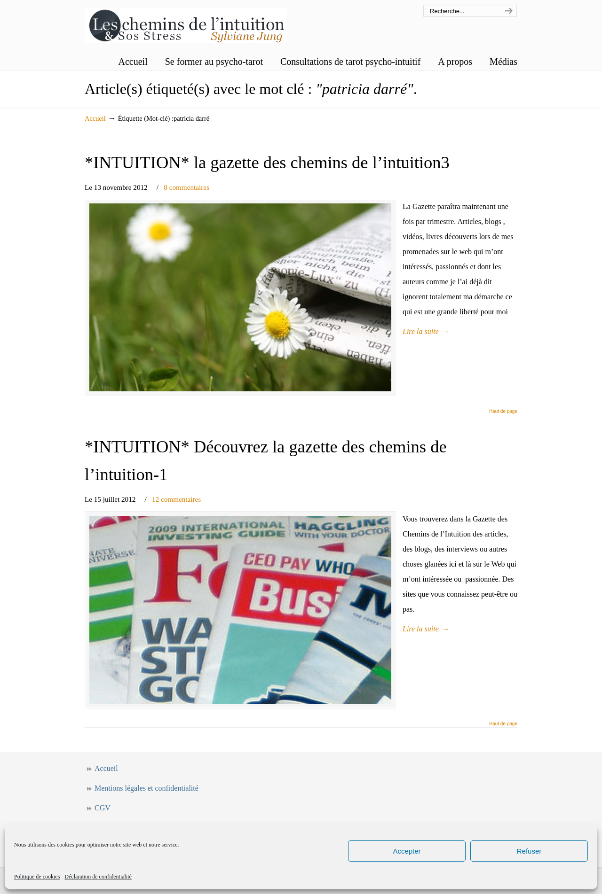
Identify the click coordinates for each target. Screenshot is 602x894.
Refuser (529, 851)
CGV (103, 808)
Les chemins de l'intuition (186, 23)
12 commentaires (176, 499)
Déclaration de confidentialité (98, 876)
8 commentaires (186, 187)
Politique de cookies (37, 876)
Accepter (406, 851)
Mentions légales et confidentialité (146, 788)
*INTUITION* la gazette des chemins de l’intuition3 (267, 162)
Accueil (95, 118)
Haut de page (503, 411)
